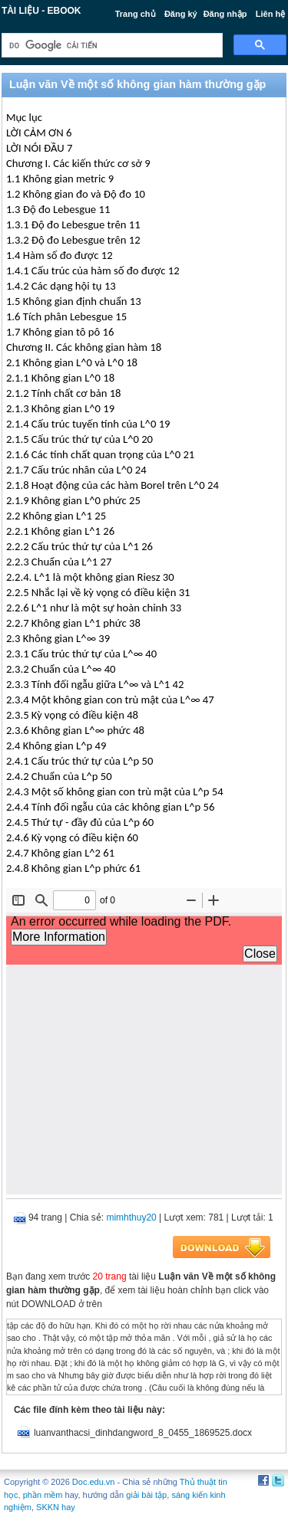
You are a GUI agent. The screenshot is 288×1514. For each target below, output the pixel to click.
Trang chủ (135, 13)
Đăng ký (180, 13)
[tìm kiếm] (110, 46)
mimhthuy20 (131, 1217)
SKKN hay (55, 1507)
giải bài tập (146, 1494)
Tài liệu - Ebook (41, 10)
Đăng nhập (225, 13)
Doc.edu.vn (93, 1481)
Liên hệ (270, 13)
